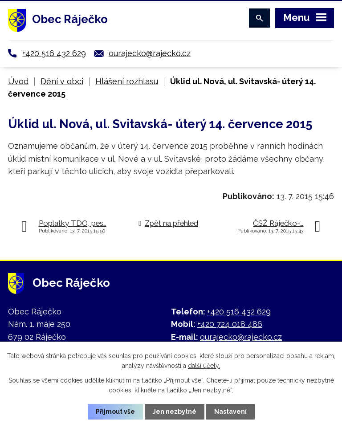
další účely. (204, 365)
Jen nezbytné (174, 411)
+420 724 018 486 (229, 324)
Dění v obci (62, 81)
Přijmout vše (115, 411)
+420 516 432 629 (54, 53)
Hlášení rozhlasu (126, 81)
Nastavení (230, 411)
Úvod (18, 81)
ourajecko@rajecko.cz (150, 53)
